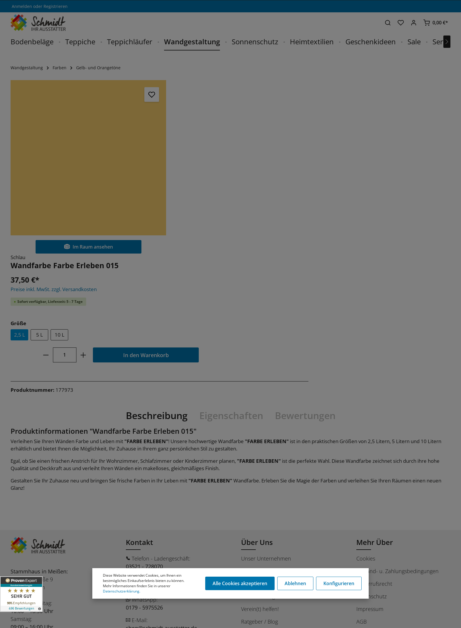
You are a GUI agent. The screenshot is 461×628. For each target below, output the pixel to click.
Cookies (365, 399)
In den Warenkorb (296, 181)
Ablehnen (295, 583)
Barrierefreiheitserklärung (387, 474)
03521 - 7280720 (146, 427)
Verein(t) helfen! (260, 449)
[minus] (196, 181)
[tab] (156, 256)
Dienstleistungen (261, 436)
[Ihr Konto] (414, 22)
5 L (190, 161)
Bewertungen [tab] (305, 256)
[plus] (234, 181)
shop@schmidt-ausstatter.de (161, 468)
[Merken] (135, 94)
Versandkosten (309, 617)
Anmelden (22, 6)
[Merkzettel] (401, 22)
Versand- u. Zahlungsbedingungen (397, 411)
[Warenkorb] (435, 22)
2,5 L (170, 161)
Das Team (253, 424)
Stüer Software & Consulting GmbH (71, 620)
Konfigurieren (338, 583)
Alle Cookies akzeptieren (240, 583)
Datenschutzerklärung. (121, 591)
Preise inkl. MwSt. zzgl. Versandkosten (204, 115)
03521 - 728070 (144, 407)
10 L (210, 161)
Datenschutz (371, 436)
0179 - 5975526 (144, 448)
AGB (361, 462)
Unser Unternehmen (266, 399)
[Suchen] (388, 22)
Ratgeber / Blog (259, 462)
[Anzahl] (215, 181)
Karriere (250, 411)
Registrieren (56, 6)
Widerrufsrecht (374, 424)
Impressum (369, 449)
